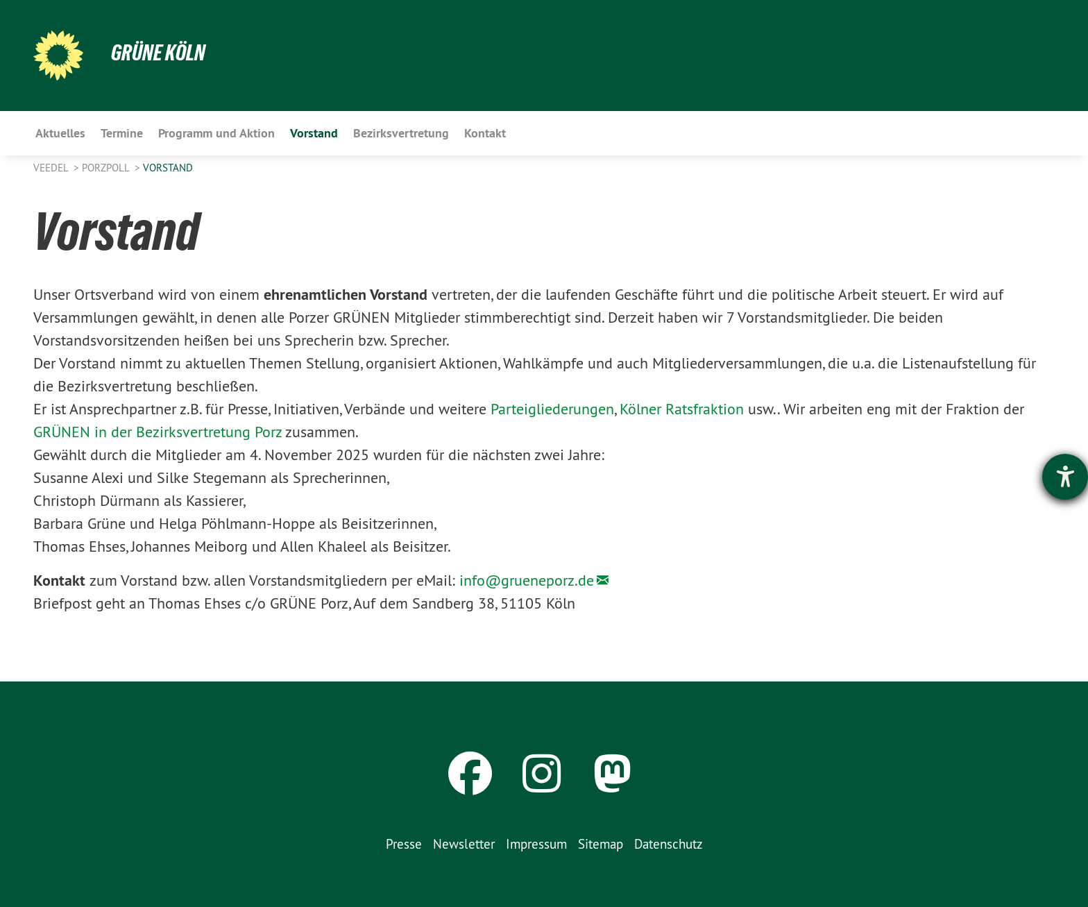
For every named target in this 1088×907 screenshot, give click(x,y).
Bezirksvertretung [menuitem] (401, 133)
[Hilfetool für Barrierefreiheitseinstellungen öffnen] (1065, 477)
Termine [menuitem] (122, 133)
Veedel (52, 167)
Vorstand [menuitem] (314, 133)
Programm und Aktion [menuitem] (216, 133)
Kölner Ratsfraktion (682, 408)
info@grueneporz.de (526, 580)
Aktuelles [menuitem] (60, 133)
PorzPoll (107, 167)
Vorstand (168, 167)
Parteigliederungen (552, 408)
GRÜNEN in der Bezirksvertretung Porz (157, 431)
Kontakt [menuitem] (485, 133)
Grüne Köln (158, 52)
